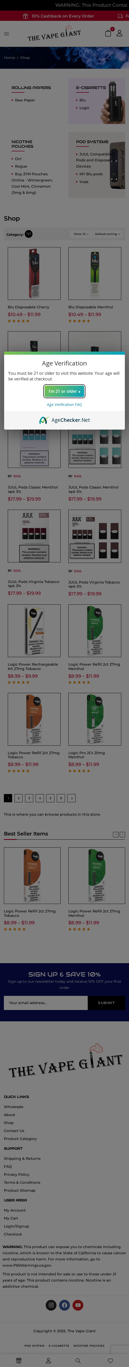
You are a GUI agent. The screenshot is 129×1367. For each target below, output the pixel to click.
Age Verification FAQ (64, 404)
